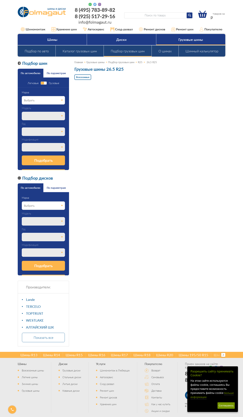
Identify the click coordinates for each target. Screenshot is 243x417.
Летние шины (30, 377)
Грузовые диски (71, 370)
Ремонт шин (182, 29)
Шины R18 (142, 355)
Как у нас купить (160, 404)
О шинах (165, 51)
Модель (26, 108)
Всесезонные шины (33, 370)
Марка (25, 92)
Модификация (30, 139)
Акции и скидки (160, 411)
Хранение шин (64, 29)
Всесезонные (82, 77)
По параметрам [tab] (56, 73)
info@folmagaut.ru (94, 22)
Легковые (33, 83)
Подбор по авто (37, 51)
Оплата (155, 384)
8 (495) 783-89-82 (95, 9)
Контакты (156, 397)
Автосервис (93, 29)
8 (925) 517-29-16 (95, 16)
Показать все (43, 337)
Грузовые (54, 83)
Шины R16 (96, 355)
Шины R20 (164, 355)
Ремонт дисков (152, 29)
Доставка (156, 390)
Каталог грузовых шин (80, 51)
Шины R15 (74, 355)
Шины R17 (119, 355)
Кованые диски (71, 390)
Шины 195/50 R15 (193, 355)
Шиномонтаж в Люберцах (115, 370)
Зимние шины (30, 384)
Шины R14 (51, 355)
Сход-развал (121, 29)
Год (23, 123)
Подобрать (43, 160)
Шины (52, 39)
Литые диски (70, 384)
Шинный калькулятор (201, 51)
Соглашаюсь (226, 405)
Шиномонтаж (33, 29)
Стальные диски (71, 377)
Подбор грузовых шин (128, 51)
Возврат (155, 370)
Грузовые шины (190, 39)
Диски (121, 39)
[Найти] (189, 15)
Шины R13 (28, 355)
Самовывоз (157, 377)
